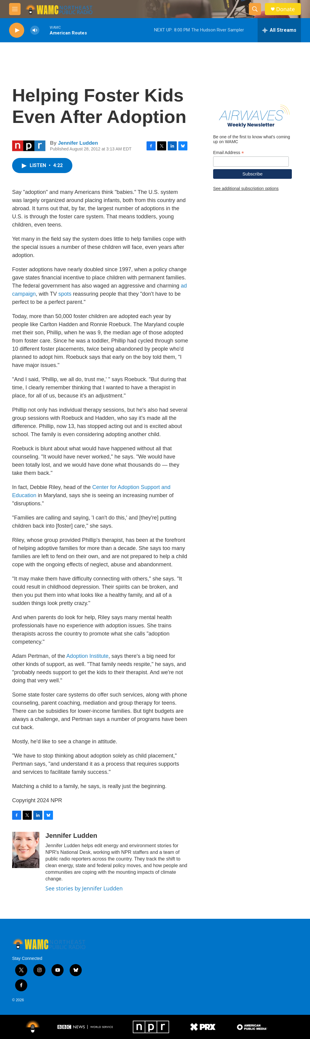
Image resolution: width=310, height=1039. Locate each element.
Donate (285, 9)
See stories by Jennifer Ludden (84, 888)
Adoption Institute (87, 656)
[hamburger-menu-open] (15, 9)
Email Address (228, 153)
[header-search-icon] (255, 9)
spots (64, 294)
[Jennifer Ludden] (25, 850)
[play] (16, 30)
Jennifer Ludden (78, 143)
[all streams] (279, 30)
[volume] (35, 30)
